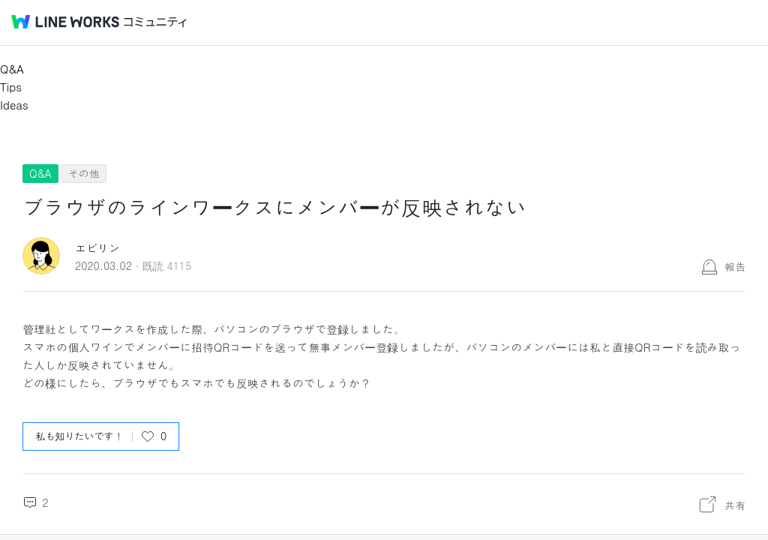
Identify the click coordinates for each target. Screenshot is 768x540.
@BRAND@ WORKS (65, 21)
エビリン (97, 248)
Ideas (14, 104)
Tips (11, 86)
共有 (735, 504)
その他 (84, 173)
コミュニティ (155, 22)
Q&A (12, 68)
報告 (735, 266)
